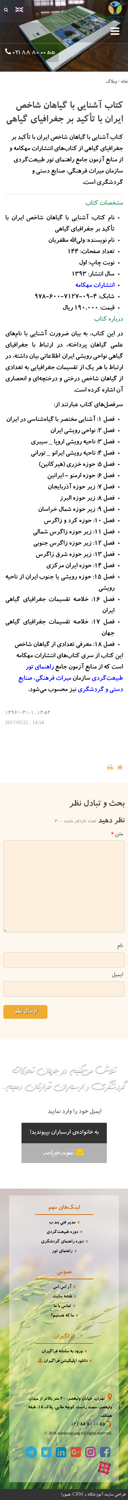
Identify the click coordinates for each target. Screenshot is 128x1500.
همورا (65, 1494)
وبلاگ (111, 82)
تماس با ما (62, 1306)
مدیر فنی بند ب (62, 1222)
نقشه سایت (62, 1296)
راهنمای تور (62, 1251)
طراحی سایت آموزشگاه (106, 1494)
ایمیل (117, 975)
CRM (77, 1494)
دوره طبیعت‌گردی (62, 1232)
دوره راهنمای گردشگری (62, 1242)
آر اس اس (62, 1287)
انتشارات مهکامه (94, 286)
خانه (124, 82)
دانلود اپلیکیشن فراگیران (62, 1361)
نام (120, 946)
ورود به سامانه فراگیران (62, 1351)
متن (117, 834)
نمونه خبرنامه (64, 1153)
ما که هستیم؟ (62, 1316)
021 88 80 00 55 (33, 53)
